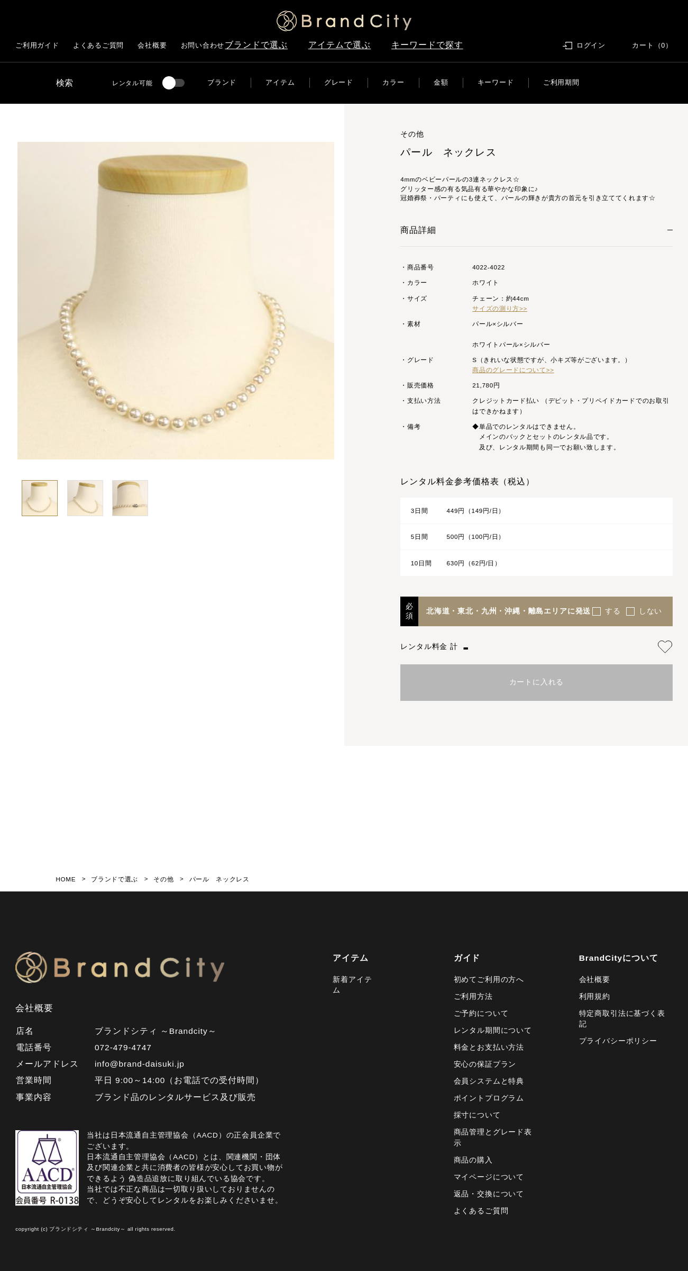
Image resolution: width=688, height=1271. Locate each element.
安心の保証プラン (485, 1064)
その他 (163, 879)
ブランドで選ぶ (256, 44)
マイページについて (489, 1177)
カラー (393, 82)
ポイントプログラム (489, 1098)
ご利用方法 (473, 996)
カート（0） (652, 45)
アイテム (280, 82)
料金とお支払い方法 (489, 1047)
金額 (441, 82)
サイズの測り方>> (499, 308)
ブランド (221, 82)
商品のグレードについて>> (513, 369)
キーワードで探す (427, 44)
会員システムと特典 (489, 1081)
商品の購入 (473, 1160)
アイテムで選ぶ (339, 44)
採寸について (477, 1115)
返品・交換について (489, 1194)
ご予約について (481, 1013)
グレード (338, 82)
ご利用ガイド (37, 45)
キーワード (496, 82)
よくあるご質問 (98, 45)
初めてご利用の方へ (489, 980)
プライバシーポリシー (618, 1041)
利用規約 (594, 996)
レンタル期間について (493, 1030)
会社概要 (152, 45)
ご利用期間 (561, 82)
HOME (66, 879)
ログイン (591, 45)
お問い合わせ (203, 45)
